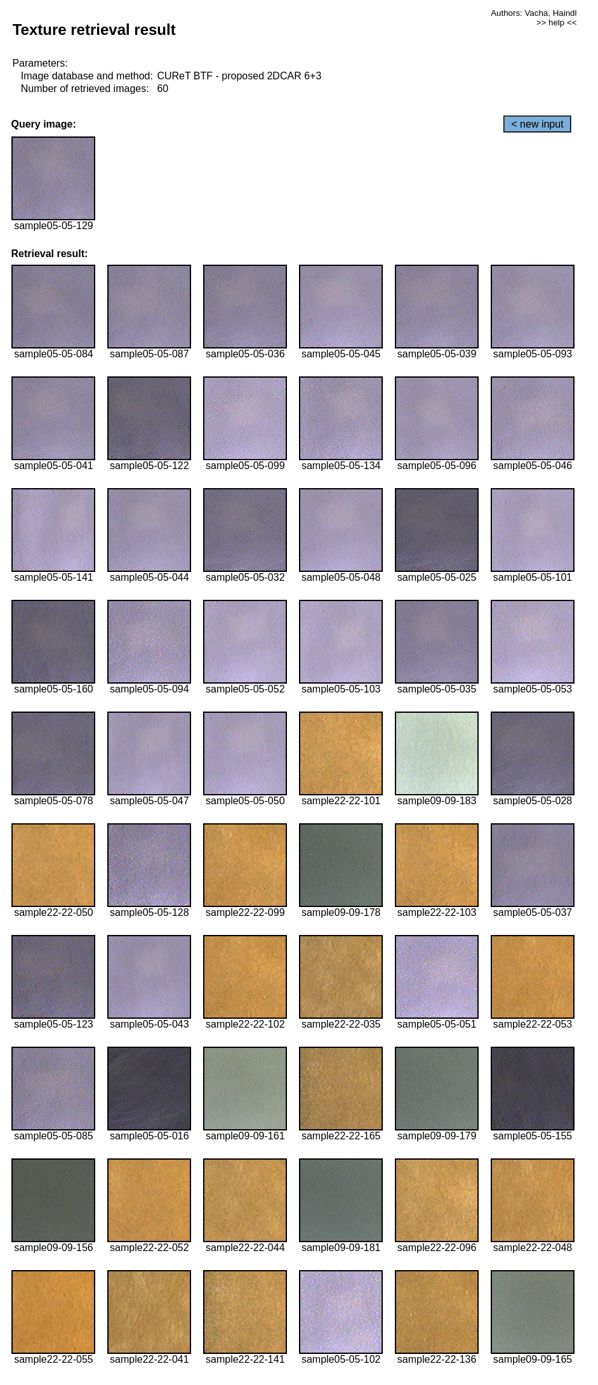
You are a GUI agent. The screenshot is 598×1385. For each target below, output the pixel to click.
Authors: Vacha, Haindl (533, 13)
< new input (537, 124)
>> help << (556, 22)
